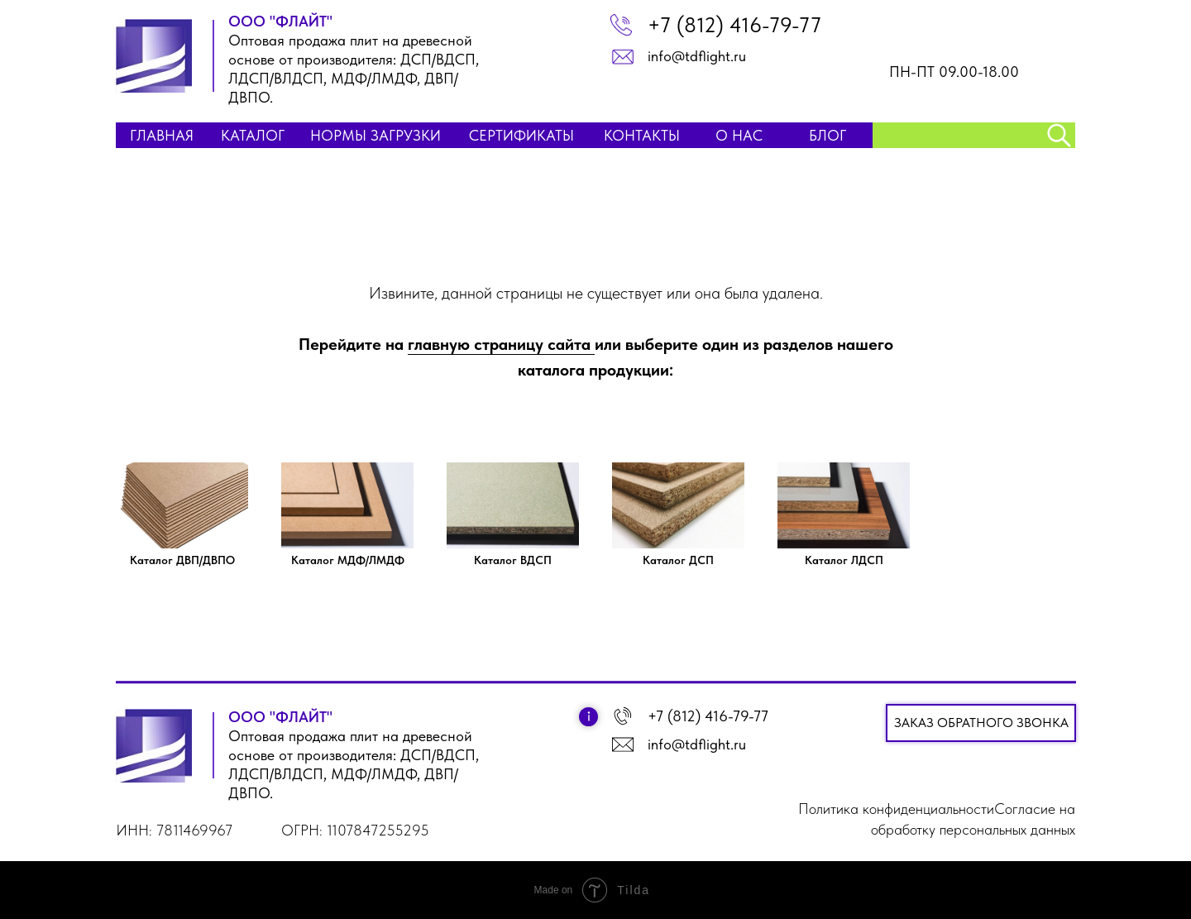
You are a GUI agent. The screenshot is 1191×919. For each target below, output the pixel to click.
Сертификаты (521, 135)
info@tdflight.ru (697, 56)
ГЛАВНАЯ (162, 135)
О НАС (739, 135)
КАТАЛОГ (253, 135)
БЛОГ (827, 135)
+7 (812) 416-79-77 (734, 24)
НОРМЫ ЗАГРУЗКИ (375, 135)
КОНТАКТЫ (642, 135)
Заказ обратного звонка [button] (981, 722)
